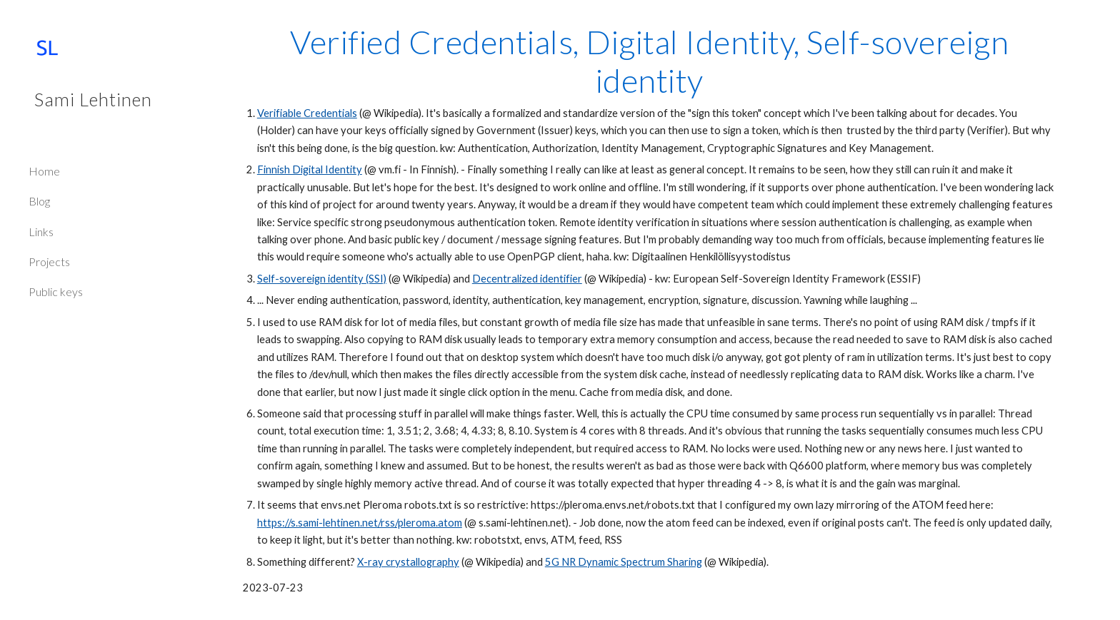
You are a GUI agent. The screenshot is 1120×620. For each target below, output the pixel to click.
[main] (649, 310)
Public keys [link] (56, 291)
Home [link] (44, 171)
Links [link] (41, 231)
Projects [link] (49, 261)
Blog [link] (39, 201)
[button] (1103, 20)
